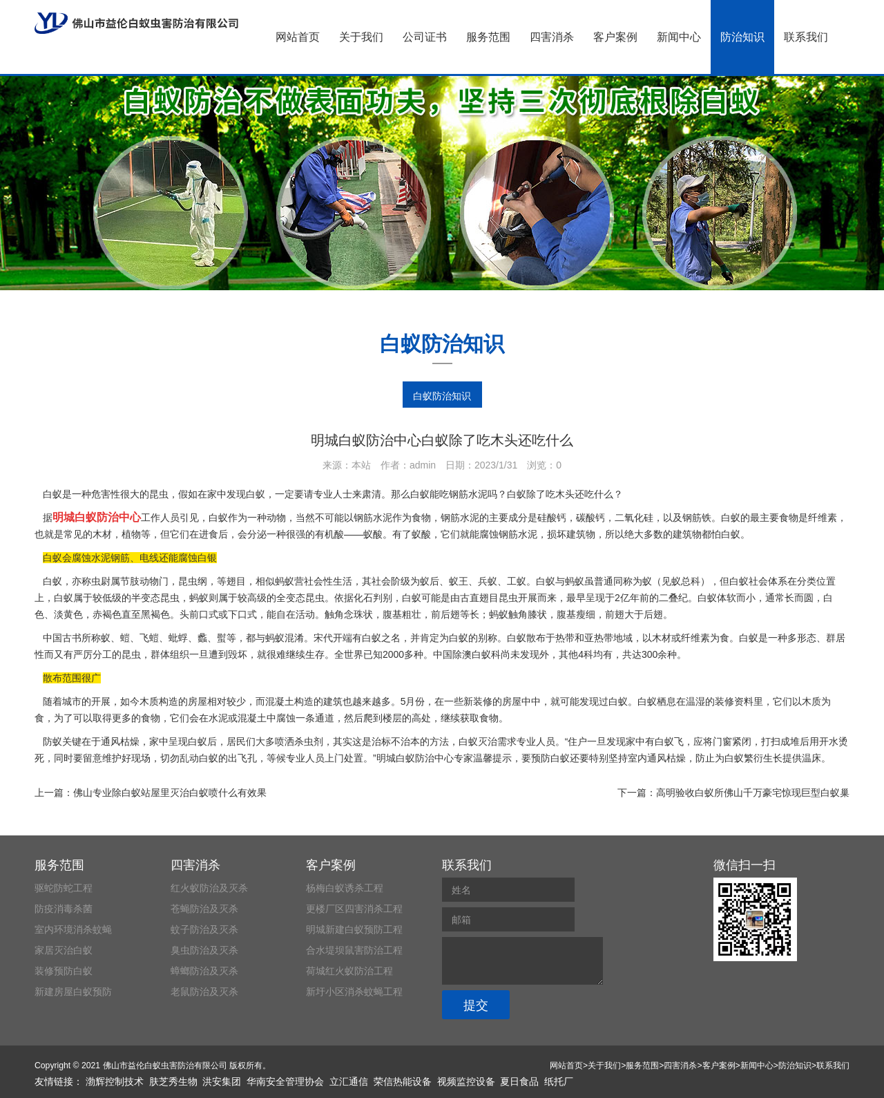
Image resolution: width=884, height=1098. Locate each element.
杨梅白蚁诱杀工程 (344, 887)
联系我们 (806, 37)
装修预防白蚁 (64, 970)
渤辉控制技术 (115, 1081)
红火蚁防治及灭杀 (209, 887)
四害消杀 (552, 37)
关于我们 (361, 37)
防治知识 (742, 37)
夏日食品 (519, 1081)
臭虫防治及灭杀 (204, 950)
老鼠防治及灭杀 (204, 991)
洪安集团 (221, 1081)
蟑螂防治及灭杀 (204, 970)
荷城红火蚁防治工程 (349, 970)
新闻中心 (679, 37)
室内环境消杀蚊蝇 (73, 929)
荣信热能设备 (403, 1081)
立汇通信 (348, 1081)
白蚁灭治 (478, 741)
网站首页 (298, 37)
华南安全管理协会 (285, 1081)
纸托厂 (558, 1081)
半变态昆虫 (155, 597)
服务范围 (488, 37)
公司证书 (425, 37)
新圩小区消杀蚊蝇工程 (354, 991)
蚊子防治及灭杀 (204, 929)
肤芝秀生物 (173, 1081)
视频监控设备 (466, 1081)
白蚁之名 (381, 637)
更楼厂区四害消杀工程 (354, 908)
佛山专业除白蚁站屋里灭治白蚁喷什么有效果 (170, 792)
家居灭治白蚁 (64, 950)
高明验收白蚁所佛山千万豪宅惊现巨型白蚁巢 (752, 792)
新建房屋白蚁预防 (73, 991)
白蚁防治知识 (442, 395)
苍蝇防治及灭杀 (204, 908)
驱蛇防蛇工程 (64, 887)
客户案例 (615, 37)
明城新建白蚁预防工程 (354, 929)
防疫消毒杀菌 (64, 908)
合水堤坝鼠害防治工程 (354, 950)
